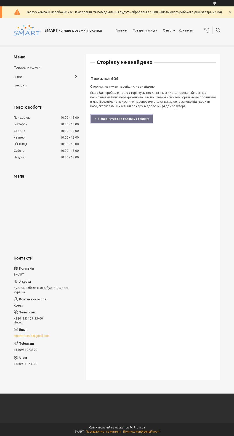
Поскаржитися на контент (103, 431)
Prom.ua (139, 427)
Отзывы (20, 86)
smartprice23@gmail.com (32, 336)
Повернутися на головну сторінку (123, 118)
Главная (122, 30)
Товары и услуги (145, 30)
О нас (167, 30)
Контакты (186, 30)
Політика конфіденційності (141, 431)
